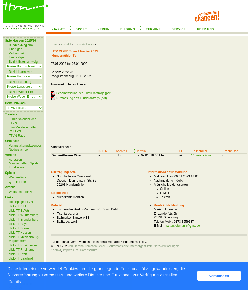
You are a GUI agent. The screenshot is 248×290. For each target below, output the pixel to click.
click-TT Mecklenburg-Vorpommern (24, 239)
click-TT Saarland (21, 258)
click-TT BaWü (19, 211)
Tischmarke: (65, 209)
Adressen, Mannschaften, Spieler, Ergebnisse (24, 163)
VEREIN (104, 29)
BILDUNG (127, 29)
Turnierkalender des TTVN (22, 121)
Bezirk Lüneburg (20, 82)
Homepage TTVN (21, 202)
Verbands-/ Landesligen (17, 55)
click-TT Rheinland (21, 250)
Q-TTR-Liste (17, 182)
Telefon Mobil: (163, 221)
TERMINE (153, 29)
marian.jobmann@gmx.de (182, 226)
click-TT (58, 29)
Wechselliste (17, 177)
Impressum (70, 250)
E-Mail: (159, 226)
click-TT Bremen (20, 228)
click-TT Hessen (20, 232)
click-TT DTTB (18, 206)
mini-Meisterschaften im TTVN (23, 129)
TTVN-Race (17, 135)
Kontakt (56, 250)
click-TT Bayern (19, 224)
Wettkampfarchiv (20, 192)
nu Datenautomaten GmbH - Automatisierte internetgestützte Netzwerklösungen (124, 246)
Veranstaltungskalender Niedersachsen (25, 147)
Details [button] (14, 282)
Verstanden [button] (219, 276)
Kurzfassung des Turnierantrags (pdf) (81, 98)
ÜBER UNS (205, 29)
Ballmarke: (64, 218)
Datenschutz (88, 250)
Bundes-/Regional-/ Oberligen (22, 47)
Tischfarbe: (64, 213)
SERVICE (179, 29)
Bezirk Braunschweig (23, 62)
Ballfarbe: (63, 221)
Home (54, 44)
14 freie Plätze (201, 155)
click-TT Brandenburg (23, 219)
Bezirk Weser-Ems (21, 92)
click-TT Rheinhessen (23, 245)
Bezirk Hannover (20, 72)
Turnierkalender (84, 44)
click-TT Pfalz (18, 254)
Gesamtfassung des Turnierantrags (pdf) (83, 93)
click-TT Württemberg (23, 215)
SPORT (81, 29)
